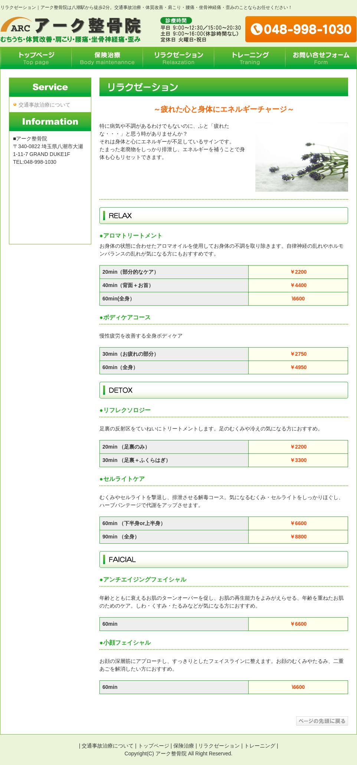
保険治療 (183, 746)
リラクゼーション (219, 746)
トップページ (153, 746)
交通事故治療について (45, 105)
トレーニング (259, 746)
